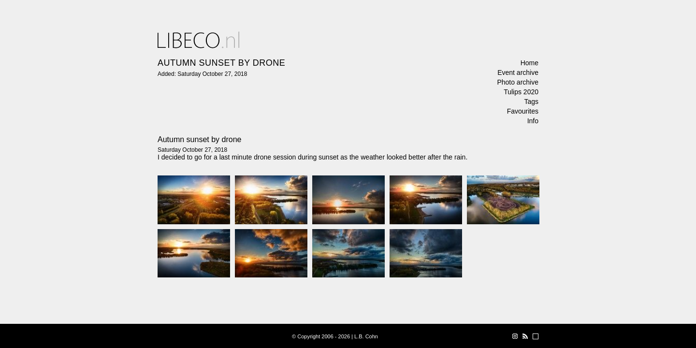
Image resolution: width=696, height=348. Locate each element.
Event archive (517, 72)
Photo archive (517, 82)
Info (532, 121)
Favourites (522, 111)
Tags (531, 101)
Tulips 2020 (521, 92)
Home (529, 63)
